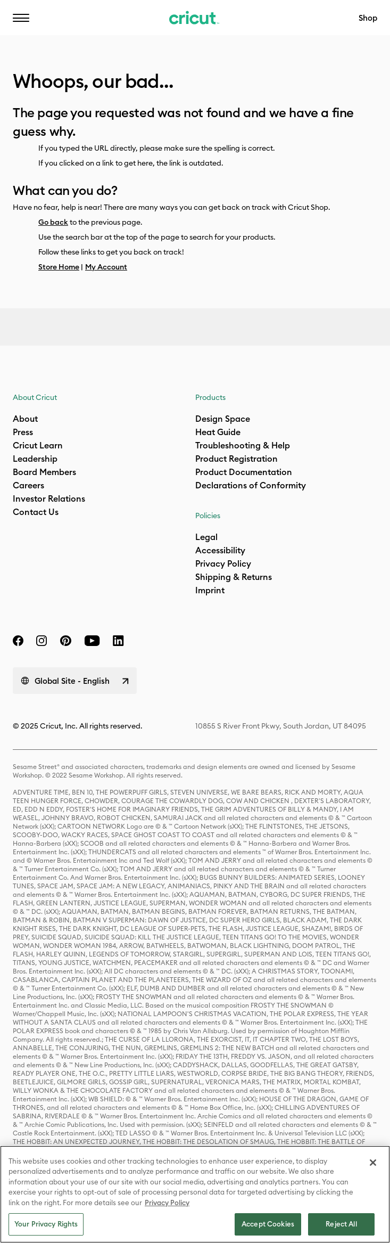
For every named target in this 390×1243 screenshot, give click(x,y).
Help (137, 24)
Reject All (341, 1224)
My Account (106, 267)
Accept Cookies (268, 1224)
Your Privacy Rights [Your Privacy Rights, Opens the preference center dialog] (46, 1224)
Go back (53, 222)
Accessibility (206, 24)
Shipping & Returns (233, 576)
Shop (368, 18)
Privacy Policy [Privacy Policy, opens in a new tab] (167, 1202)
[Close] (373, 1162)
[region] (195, 1194)
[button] (21, 17)
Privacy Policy (223, 563)
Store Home (58, 267)
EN (85, 24)
